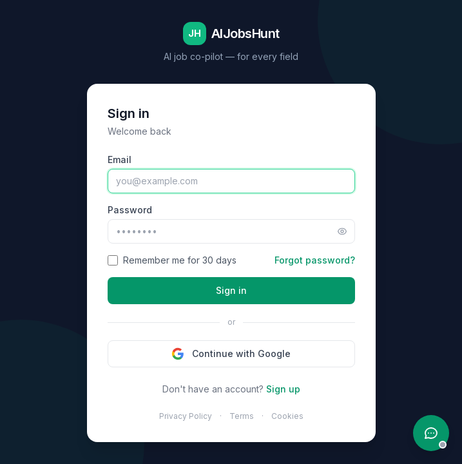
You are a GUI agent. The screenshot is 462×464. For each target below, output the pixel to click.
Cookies (287, 416)
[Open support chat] (431, 433)
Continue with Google (231, 353)
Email (119, 159)
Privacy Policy (185, 416)
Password (130, 209)
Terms (241, 416)
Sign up (283, 388)
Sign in (231, 290)
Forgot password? (314, 260)
